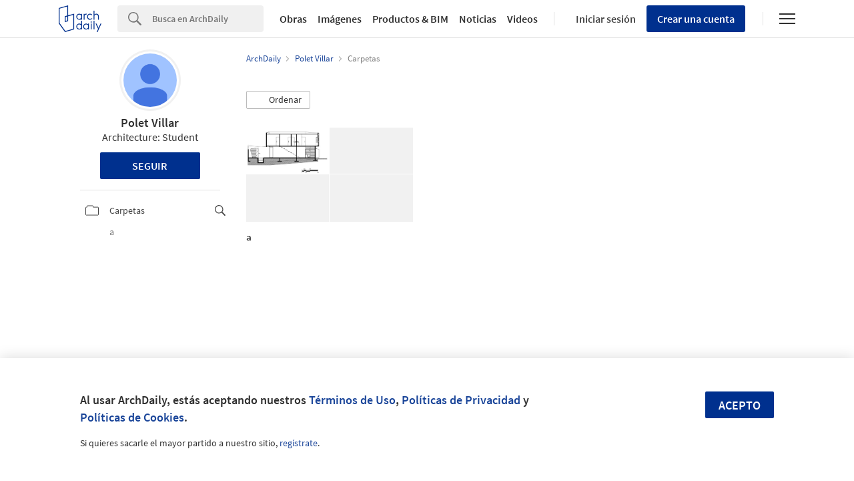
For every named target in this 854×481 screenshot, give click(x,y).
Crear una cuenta (696, 18)
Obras (293, 18)
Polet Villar (150, 122)
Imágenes (340, 18)
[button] (278, 100)
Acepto (740, 405)
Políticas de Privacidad (461, 400)
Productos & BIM (410, 18)
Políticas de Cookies (132, 417)
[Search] (208, 18)
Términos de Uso (352, 400)
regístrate (299, 443)
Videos (522, 18)
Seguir (149, 165)
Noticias (477, 18)
